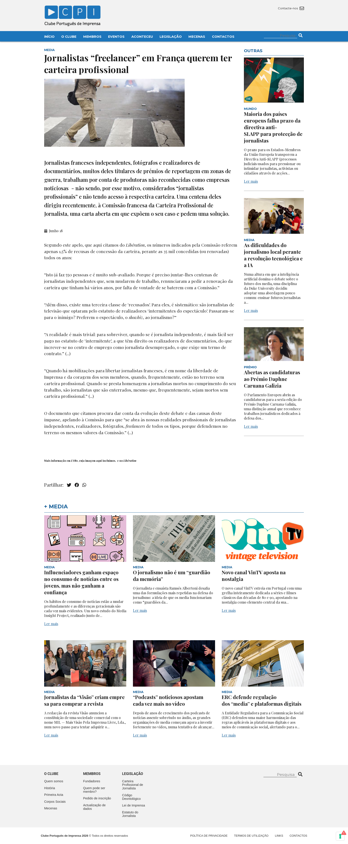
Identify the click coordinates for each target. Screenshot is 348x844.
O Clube (68, 37)
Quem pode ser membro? (94, 789)
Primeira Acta (53, 794)
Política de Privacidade (208, 835)
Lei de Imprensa (133, 805)
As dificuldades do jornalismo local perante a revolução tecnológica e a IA (273, 255)
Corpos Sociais (55, 801)
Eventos (116, 37)
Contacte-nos (291, 8)
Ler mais (251, 181)
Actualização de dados (94, 806)
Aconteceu (142, 37)
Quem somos (53, 781)
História (49, 788)
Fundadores (91, 781)
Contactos (223, 37)
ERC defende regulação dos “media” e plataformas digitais (262, 700)
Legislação (171, 37)
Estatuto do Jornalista (130, 814)
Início (49, 37)
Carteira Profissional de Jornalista (132, 784)
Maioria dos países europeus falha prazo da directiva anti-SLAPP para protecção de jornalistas (273, 127)
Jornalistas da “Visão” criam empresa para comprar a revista (84, 700)
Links (279, 835)
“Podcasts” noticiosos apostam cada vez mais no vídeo (168, 700)
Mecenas (196, 37)
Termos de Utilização (251, 835)
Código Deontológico (131, 796)
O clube (51, 774)
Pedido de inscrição (97, 798)
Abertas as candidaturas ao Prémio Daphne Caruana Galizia (272, 379)
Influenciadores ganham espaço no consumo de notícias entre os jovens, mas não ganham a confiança (81, 582)
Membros (92, 37)
